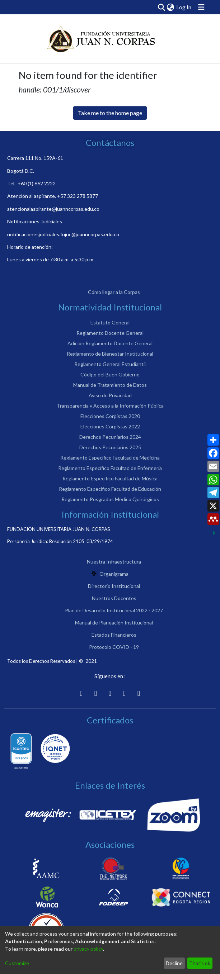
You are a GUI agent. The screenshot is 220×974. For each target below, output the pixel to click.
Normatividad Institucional (110, 307)
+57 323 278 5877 (77, 196)
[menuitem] (170, 7)
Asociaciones (110, 844)
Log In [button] (184, 7)
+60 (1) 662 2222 (37, 183)
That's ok (199, 963)
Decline (174, 963)
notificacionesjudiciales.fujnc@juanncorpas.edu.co (63, 234)
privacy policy (88, 949)
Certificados (110, 720)
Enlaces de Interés (110, 785)
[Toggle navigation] (201, 7)
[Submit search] (161, 7)
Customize (17, 963)
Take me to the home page (110, 112)
